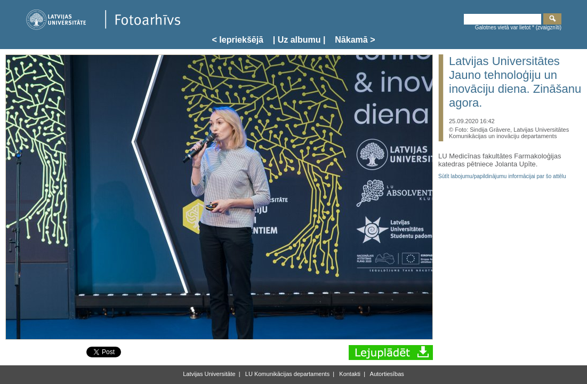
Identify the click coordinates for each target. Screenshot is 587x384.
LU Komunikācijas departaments (286, 374)
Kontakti (348, 374)
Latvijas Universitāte (209, 374)
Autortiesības (386, 374)
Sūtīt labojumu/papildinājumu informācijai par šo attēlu (502, 176)
